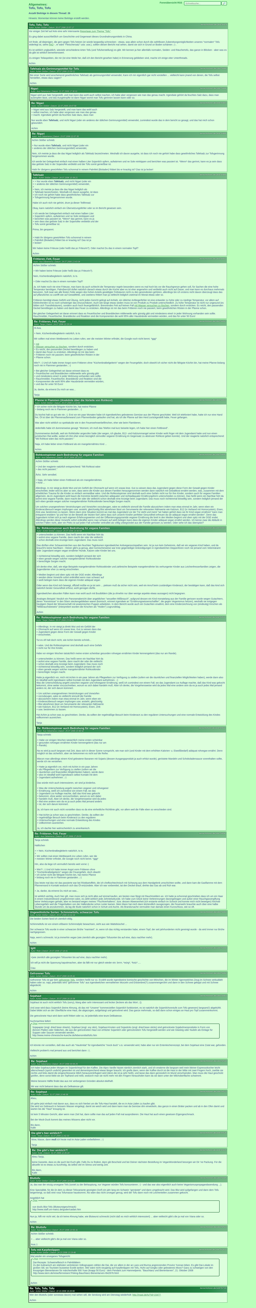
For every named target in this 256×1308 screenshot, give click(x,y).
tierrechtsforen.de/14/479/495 (212, 454)
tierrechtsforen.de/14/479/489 (213, 175)
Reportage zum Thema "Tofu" (95, 31)
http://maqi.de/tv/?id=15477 (146, 1294)
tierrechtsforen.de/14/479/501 (212, 617)
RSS (179, 2)
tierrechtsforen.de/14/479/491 (213, 259)
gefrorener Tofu (67, 979)
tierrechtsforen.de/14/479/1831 (212, 1249)
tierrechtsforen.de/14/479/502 (212, 728)
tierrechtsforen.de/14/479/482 (213, 973)
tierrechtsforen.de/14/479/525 (213, 1150)
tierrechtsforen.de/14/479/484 (213, 948)
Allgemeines (37, 4)
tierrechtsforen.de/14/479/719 (213, 1288)
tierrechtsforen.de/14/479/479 (214, 24)
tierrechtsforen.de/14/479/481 (213, 912)
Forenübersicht (168, 2)
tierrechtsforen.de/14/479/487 (213, 103)
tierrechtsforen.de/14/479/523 (213, 1091)
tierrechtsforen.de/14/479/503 (213, 1227)
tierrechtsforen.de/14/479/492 (212, 321)
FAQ (51, 44)
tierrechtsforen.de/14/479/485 (213, 1178)
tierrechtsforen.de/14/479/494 (212, 833)
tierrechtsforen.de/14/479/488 (213, 133)
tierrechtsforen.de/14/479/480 (213, 68)
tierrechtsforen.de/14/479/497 (212, 528)
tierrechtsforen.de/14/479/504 (213, 1061)
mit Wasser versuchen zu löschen (151, 305)
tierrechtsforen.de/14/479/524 (213, 1133)
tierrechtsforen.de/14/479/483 (213, 996)
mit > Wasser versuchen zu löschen (50, 345)
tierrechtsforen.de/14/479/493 (212, 400)
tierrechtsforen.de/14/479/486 (213, 88)
